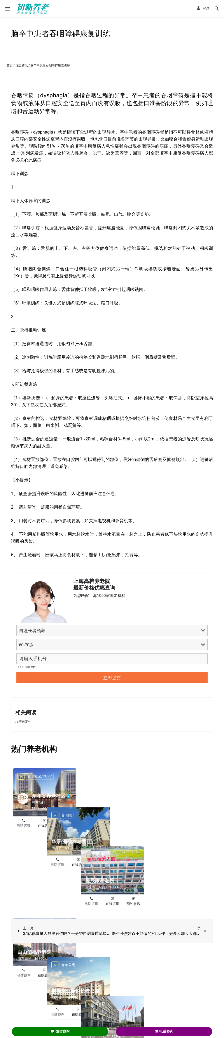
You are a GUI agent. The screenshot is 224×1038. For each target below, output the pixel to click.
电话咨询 (24, 826)
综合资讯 (22, 65)
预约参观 (66, 826)
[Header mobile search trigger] (217, 8)
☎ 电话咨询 (164, 1031)
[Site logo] (33, 8)
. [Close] (220, 1029)
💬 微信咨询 (60, 1031)
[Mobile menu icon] (7, 9)
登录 (206, 8)
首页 (10, 65)
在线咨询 (45, 826)
